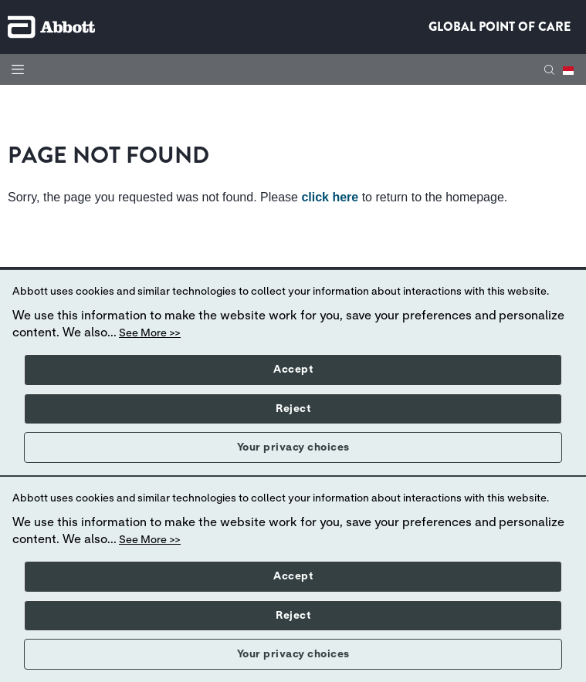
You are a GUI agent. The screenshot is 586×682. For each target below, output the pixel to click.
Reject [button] (293, 408)
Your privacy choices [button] (293, 447)
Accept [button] (293, 369)
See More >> (150, 333)
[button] (549, 70)
